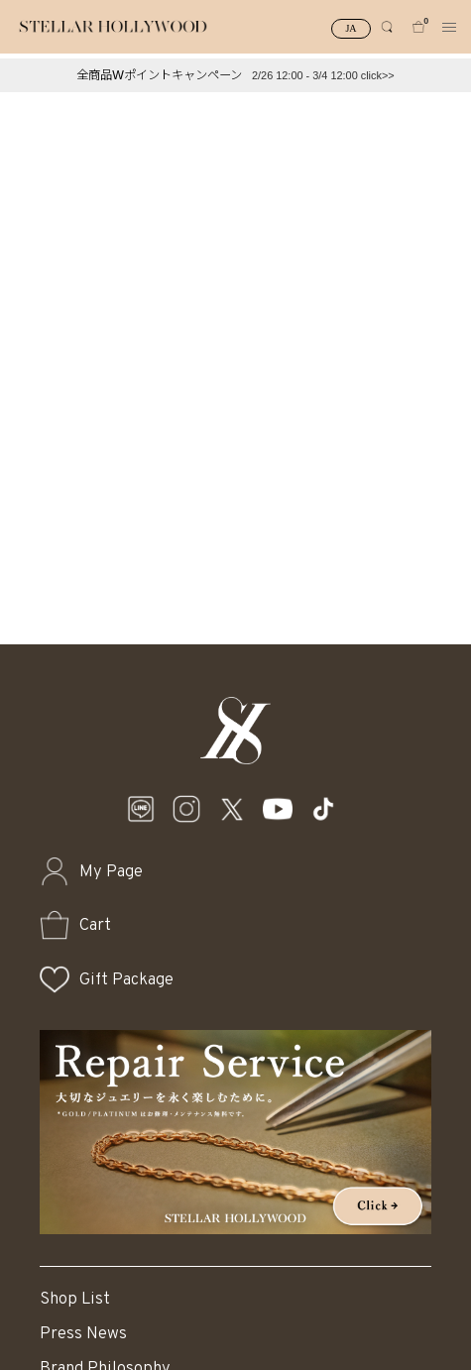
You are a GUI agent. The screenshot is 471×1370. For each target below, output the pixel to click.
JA (350, 28)
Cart (95, 925)
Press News (83, 1333)
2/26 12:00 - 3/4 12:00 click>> (323, 75)
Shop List (75, 1299)
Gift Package (126, 980)
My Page (111, 871)
